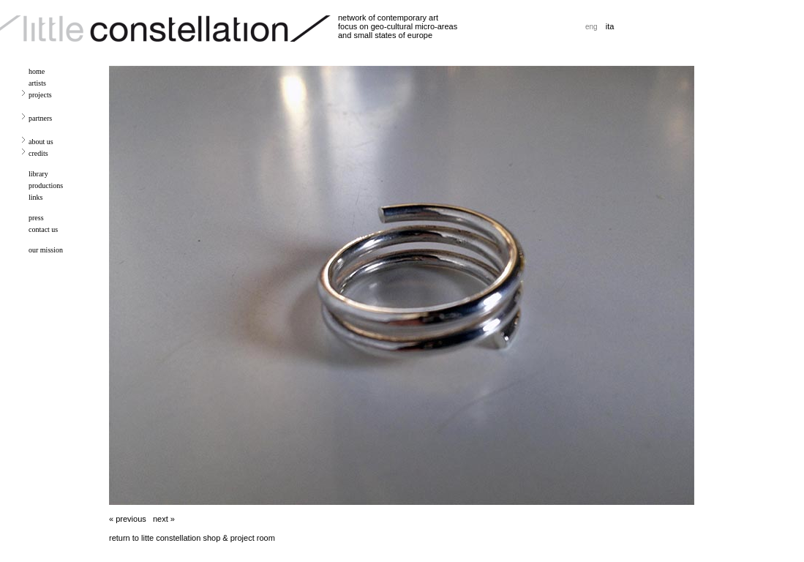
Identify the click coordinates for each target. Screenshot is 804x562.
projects (40, 95)
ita (610, 26)
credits (38, 153)
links (35, 197)
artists (37, 83)
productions (46, 185)
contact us (43, 229)
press (36, 218)
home (37, 71)
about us (41, 142)
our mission (46, 250)
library (38, 174)
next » (164, 518)
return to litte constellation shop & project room (192, 537)
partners (40, 118)
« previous (127, 518)
